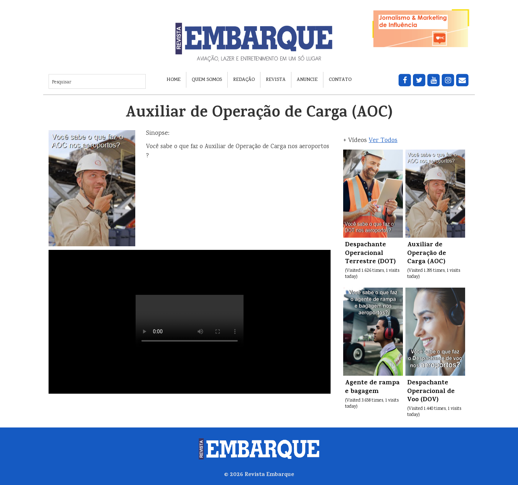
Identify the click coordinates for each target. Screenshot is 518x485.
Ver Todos (383, 140)
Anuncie (307, 79)
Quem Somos (207, 79)
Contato (340, 79)
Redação (244, 79)
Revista (276, 79)
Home (174, 79)
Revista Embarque (269, 475)
